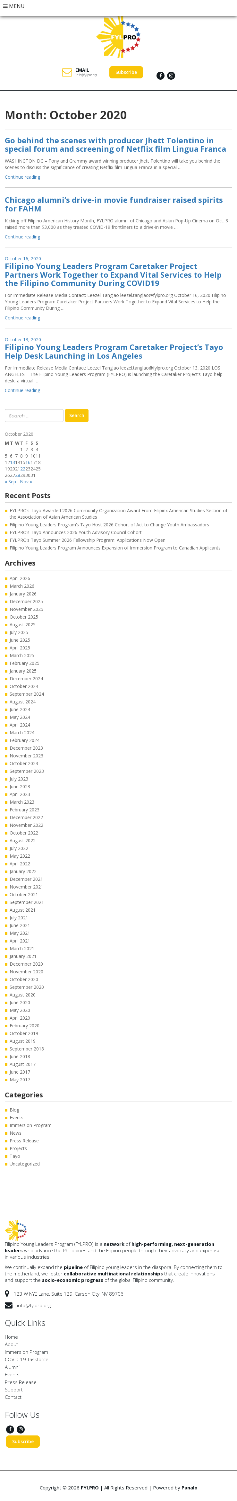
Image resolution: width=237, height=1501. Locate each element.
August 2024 (23, 702)
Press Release (24, 1141)
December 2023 (26, 748)
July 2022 (19, 848)
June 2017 (20, 1072)
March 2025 (22, 655)
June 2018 (20, 1056)
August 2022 (23, 840)
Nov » (26, 481)
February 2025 (24, 663)
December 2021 (26, 879)
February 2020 (24, 1026)
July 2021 (19, 918)
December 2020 (26, 964)
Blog (14, 1110)
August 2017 (23, 1064)
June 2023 (20, 786)
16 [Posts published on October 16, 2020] (27, 462)
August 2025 (23, 624)
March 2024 (22, 732)
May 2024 (20, 717)
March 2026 (22, 586)
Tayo (15, 1156)
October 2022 (24, 833)
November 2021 (26, 887)
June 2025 (20, 640)
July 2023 (19, 779)
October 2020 (24, 979)
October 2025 (24, 617)
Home (11, 1337)
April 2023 (20, 794)
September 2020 (27, 987)
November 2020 (26, 972)
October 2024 (24, 686)
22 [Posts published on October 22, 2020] (22, 469)
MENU (14, 6)
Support (14, 1389)
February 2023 (24, 810)
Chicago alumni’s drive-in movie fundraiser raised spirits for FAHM (114, 203)
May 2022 (20, 856)
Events (16, 1117)
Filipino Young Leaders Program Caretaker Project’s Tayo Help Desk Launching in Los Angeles (114, 351)
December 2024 (26, 678)
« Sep (10, 481)
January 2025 (23, 671)
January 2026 (23, 594)
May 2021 (20, 933)
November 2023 (26, 756)
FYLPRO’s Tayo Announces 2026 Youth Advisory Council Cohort (76, 532)
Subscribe (126, 72)
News (15, 1133)
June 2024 (20, 709)
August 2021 (23, 910)
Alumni (12, 1367)
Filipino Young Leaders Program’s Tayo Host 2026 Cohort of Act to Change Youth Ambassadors (110, 525)
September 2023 (27, 771)
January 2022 (23, 871)
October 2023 (24, 763)
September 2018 (27, 1049)
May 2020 (20, 1010)
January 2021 (23, 956)
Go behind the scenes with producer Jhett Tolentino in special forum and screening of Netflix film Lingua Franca (115, 144)
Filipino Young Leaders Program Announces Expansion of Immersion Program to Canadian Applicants (115, 548)
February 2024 (24, 740)
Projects (18, 1148)
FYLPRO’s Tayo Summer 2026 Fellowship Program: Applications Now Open (87, 540)
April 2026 (20, 578)
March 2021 (22, 948)
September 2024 (27, 694)
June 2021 (20, 925)
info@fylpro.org (86, 75)
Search (76, 415)
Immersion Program (31, 1125)
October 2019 (24, 1033)
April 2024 (20, 725)
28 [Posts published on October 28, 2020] (17, 475)
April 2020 (20, 1018)
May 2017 (20, 1080)
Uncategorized (25, 1164)
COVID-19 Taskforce (26, 1359)
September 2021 (27, 902)
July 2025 (19, 632)
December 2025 (26, 601)
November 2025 (26, 609)
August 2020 (23, 995)
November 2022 (26, 825)
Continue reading (22, 177)
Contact (13, 1397)
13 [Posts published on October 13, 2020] (12, 462)
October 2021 (24, 894)
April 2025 (20, 648)
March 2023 (22, 802)
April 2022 (20, 864)
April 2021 (20, 941)
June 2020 (20, 1002)
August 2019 (23, 1041)
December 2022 (26, 817)
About (11, 1344)
